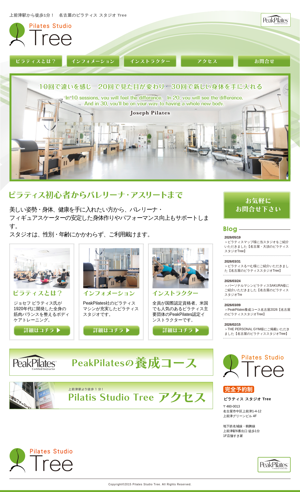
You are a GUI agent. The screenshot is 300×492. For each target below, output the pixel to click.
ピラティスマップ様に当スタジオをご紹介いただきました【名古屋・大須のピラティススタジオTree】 (256, 246)
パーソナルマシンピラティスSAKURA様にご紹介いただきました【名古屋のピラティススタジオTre (256, 290)
